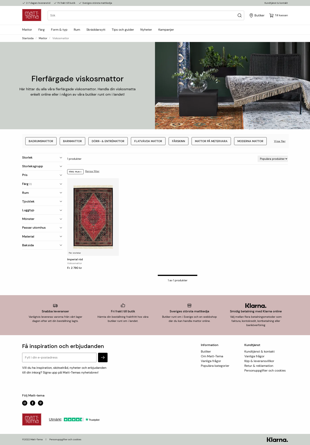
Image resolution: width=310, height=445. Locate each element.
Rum (77, 30)
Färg (41, 30)
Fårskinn (178, 141)
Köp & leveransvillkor (259, 361)
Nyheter (146, 30)
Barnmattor (72, 141)
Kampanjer (166, 30)
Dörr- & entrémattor (108, 141)
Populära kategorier (215, 366)
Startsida (28, 38)
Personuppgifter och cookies (265, 370)
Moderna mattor (250, 141)
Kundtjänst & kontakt (276, 3)
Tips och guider (123, 30)
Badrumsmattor (41, 141)
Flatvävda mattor (148, 141)
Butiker (206, 351)
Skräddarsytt (95, 30)
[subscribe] (103, 357)
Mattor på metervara (211, 141)
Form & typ (59, 30)
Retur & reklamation (258, 366)
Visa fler (280, 141)
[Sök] (239, 15)
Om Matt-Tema (212, 356)
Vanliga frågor (211, 361)
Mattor (27, 30)
